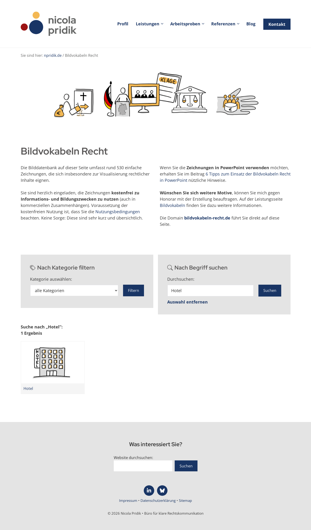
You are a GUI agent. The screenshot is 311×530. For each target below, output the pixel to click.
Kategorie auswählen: (51, 279)
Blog (250, 24)
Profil (122, 24)
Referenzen (227, 24)
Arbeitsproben (188, 24)
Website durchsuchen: (133, 457)
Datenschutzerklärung (158, 500)
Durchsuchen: (180, 279)
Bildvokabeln (172, 205)
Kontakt (276, 24)
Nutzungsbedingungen (117, 211)
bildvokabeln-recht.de (207, 218)
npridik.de (53, 55)
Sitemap (185, 500)
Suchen (186, 466)
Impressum (128, 500)
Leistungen (151, 24)
